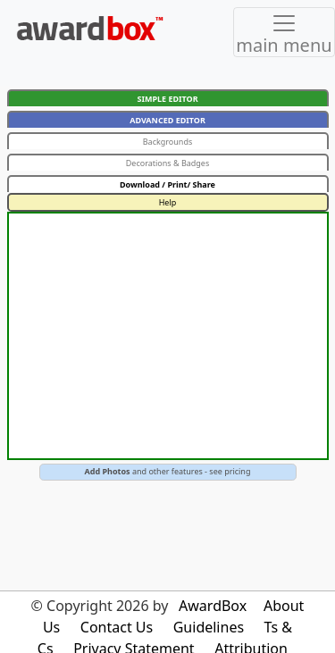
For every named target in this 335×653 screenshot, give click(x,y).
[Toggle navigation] (284, 32)
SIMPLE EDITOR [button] (167, 99)
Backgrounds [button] (168, 141)
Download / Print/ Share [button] (167, 184)
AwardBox (213, 605)
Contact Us (116, 627)
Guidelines (208, 627)
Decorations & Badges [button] (168, 163)
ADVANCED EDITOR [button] (167, 120)
